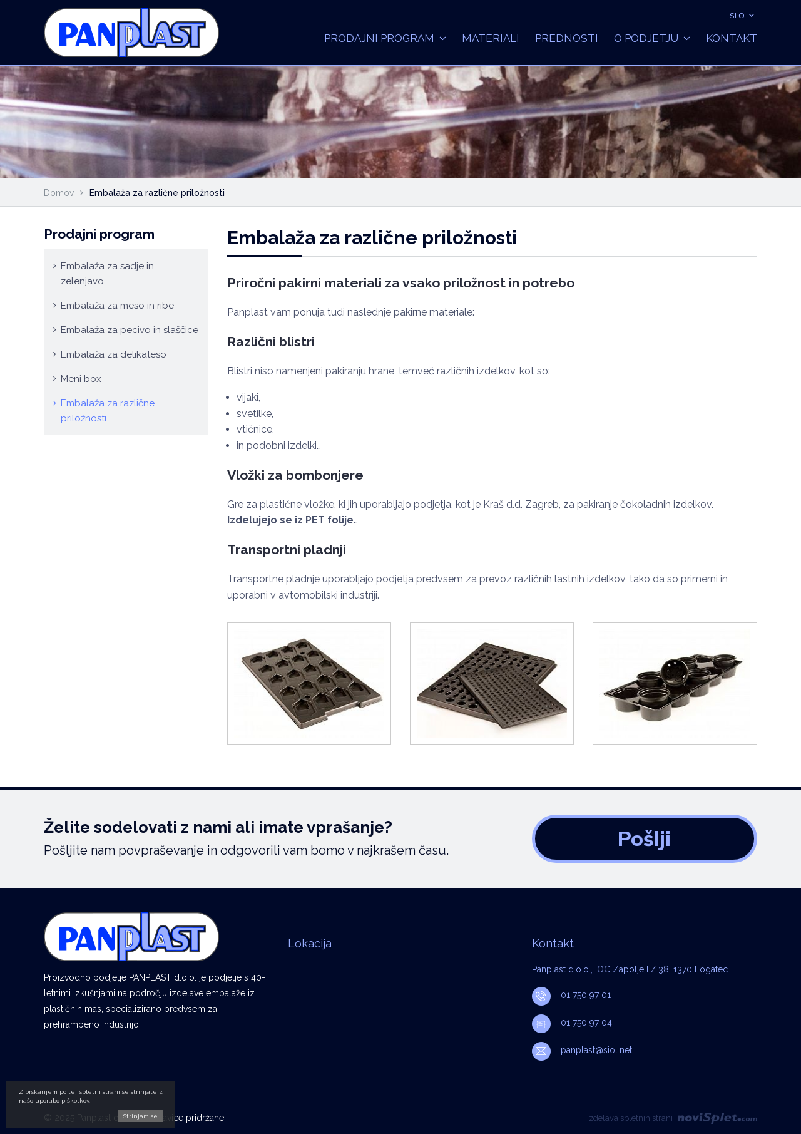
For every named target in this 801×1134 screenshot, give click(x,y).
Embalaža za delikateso (113, 354)
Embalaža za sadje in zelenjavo (107, 273)
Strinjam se (140, 1116)
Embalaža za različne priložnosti (108, 411)
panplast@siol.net (582, 1050)
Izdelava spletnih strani (672, 1118)
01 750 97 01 (571, 995)
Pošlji (644, 838)
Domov (59, 193)
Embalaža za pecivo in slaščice (129, 330)
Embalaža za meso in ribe (117, 305)
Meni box (81, 378)
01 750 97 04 (572, 1023)
